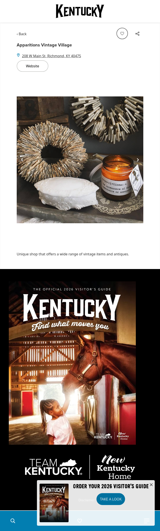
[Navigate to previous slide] (22, 160)
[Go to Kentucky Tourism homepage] (80, 11)
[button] (12, 520)
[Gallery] (80, 159)
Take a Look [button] (111, 499)
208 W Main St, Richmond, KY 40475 (51, 55)
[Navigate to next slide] (138, 160)
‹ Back (22, 33)
